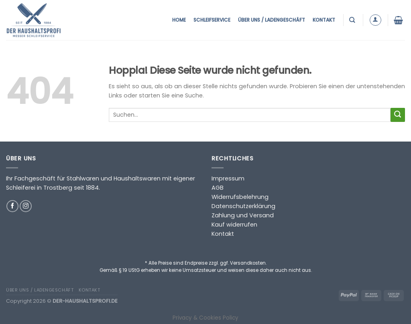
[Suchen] (353, 19)
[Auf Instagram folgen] (26, 206)
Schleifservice (211, 19)
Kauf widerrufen (234, 225)
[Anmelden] (375, 20)
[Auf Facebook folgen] (12, 206)
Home (179, 19)
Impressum (228, 178)
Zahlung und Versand (243, 215)
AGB (218, 188)
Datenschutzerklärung (243, 206)
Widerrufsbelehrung (240, 197)
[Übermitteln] (398, 115)
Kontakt (324, 19)
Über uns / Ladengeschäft (271, 19)
